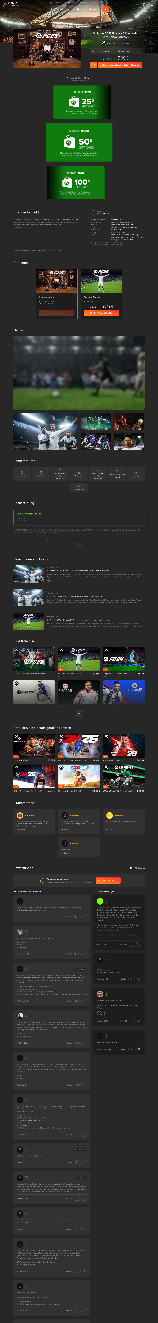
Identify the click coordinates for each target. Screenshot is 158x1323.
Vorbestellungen (70, 3)
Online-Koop (134, 141)
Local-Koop (125, 141)
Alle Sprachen (137, 773)
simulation (51, 156)
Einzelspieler (115, 146)
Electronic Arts (116, 136)
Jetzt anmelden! (135, 1265)
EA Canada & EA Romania (129, 133)
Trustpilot (16, 1276)
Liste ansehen (116, 126)
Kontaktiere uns (52, 1287)
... (64, 156)
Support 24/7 (103, 3)
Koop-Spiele (115, 141)
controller (41, 156)
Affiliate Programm (53, 1283)
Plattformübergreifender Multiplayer (132, 143)
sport (25, 156)
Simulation (129, 146)
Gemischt (114, 148)
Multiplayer (115, 143)
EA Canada (115, 133)
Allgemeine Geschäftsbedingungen (59, 1276)
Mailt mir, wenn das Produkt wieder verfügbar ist (120, 65)
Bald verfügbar (84, 3)
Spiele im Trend (55, 3)
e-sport (59, 156)
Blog (93, 3)
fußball (32, 156)
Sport (123, 146)
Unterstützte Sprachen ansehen (122, 128)
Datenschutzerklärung (54, 1280)
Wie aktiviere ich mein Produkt (122, 131)
